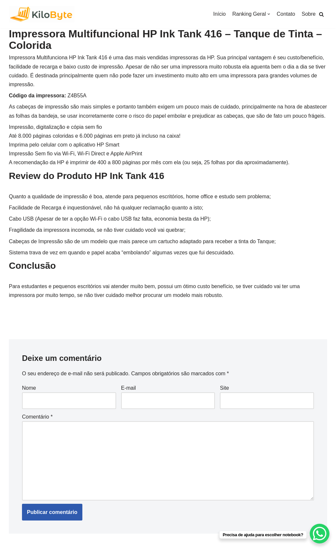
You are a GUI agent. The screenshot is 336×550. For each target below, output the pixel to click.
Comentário (37, 417)
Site (224, 388)
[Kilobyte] (41, 14)
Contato (286, 14)
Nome (29, 388)
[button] (321, 14)
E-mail (128, 388)
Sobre (309, 14)
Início (219, 14)
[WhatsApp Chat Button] (319, 533)
